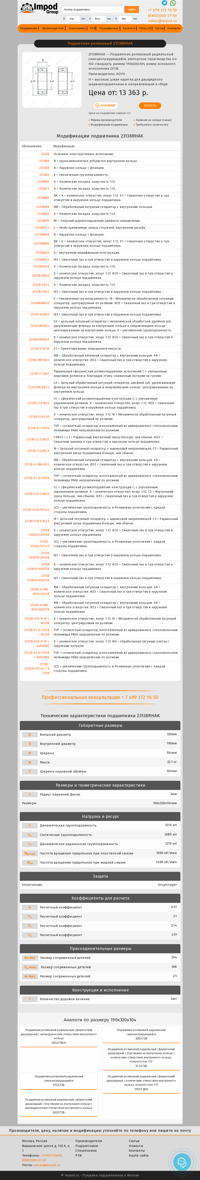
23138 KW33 (40, 276)
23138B (44, 161)
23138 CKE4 (41, 285)
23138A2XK (41, 266)
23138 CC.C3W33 (37, 439)
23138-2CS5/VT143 (36, 510)
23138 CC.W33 (39, 374)
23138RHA (42, 235)
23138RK (43, 182)
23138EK (43, 214)
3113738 (141, 1066)
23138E (44, 175)
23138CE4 (42, 228)
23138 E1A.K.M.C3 (37, 521)
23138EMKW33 (39, 339)
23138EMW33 (40, 303)
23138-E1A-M (40, 349)
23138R (44, 168)
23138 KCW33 (39, 314)
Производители (53, 28)
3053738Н (59, 1043)
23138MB (42, 207)
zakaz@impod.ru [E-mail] (162, 21)
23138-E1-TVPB (38, 428)
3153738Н (141, 1089)
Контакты (173, 28)
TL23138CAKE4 (38, 387)
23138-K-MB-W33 (36, 464)
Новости (145, 28)
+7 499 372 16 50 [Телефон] (162, 10)
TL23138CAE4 (40, 326)
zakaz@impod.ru (47, 1165)
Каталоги (129, 28)
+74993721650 (51, 1155)
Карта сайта (139, 1155)
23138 (45, 154)
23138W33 (42, 260)
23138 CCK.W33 (38, 403)
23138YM (43, 221)
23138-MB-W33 (38, 360)
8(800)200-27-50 (34, 1160)
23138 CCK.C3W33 (36, 494)
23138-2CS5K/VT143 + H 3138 (37, 668)
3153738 (58, 1085)
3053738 (141, 1039)
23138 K (43, 189)
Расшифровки (108, 28)
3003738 (59, 1112)
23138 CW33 (40, 292)
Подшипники (28, 28)
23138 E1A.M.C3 (38, 451)
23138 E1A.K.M (39, 417)
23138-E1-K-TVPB (36, 478)
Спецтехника (77, 28)
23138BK (43, 198)
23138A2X (42, 253)
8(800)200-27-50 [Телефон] (162, 15)
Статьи (159, 28)
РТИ (92, 28)
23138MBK (41, 243)
